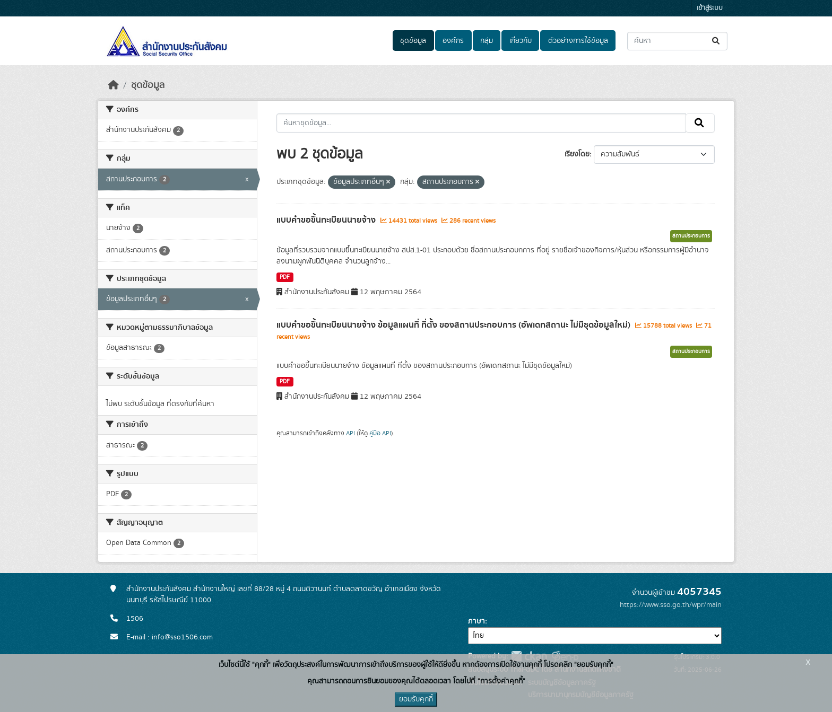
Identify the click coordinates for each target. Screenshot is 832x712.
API (350, 433)
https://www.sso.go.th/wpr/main (671, 605)
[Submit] (716, 41)
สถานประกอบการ (691, 236)
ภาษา (476, 621)
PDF (285, 277)
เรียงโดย (577, 154)
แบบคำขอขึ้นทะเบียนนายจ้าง (327, 220)
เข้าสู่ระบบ (710, 8)
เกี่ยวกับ (520, 41)
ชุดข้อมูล (413, 41)
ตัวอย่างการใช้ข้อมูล (578, 41)
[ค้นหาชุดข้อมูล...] (677, 41)
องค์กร (453, 41)
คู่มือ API (380, 433)
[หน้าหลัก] (113, 85)
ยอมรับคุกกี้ (416, 699)
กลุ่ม (486, 41)
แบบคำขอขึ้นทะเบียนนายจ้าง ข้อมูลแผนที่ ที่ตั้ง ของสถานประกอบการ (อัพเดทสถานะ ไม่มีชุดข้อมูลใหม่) (454, 325)
